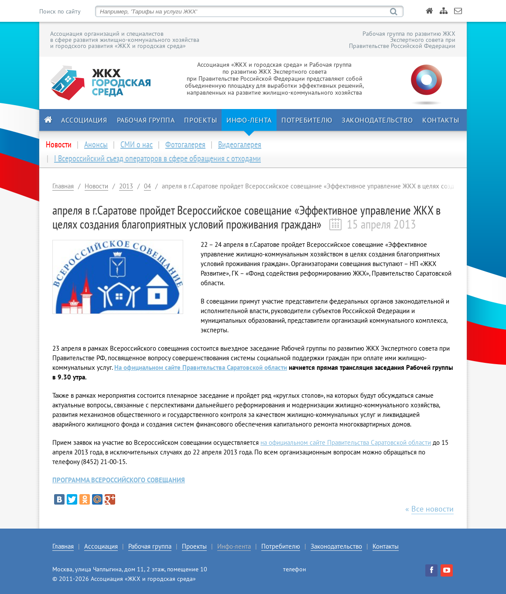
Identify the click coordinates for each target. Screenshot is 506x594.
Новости (96, 186)
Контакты (440, 120)
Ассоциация (84, 120)
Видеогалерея (239, 144)
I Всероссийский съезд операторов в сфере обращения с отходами (157, 158)
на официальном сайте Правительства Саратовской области (345, 442)
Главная (63, 186)
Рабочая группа (146, 120)
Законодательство (377, 120)
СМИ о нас (136, 144)
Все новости (432, 509)
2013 (126, 186)
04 (147, 186)
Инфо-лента (249, 120)
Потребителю (306, 120)
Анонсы (96, 144)
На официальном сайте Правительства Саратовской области (200, 367)
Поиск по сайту (59, 11)
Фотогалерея (185, 144)
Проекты (200, 120)
